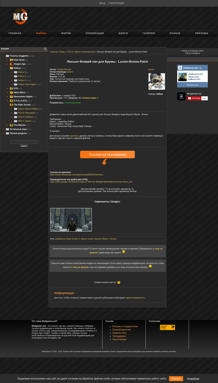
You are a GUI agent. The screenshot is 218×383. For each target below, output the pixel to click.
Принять (176, 378)
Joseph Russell (64, 69)
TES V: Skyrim (25, 121)
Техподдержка (119, 336)
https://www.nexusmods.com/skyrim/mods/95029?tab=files (76, 175)
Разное (175, 33)
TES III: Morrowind (26, 113)
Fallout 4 (22, 80)
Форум (66, 33)
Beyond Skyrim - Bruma (105, 239)
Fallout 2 (21, 72)
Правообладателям (121, 330)
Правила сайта (119, 333)
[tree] (24, 94)
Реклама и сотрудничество (125, 326)
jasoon (151, 69)
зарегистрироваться (135, 298)
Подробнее (193, 378)
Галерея (149, 33)
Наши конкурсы (192, 53)
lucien (91, 239)
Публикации (95, 33)
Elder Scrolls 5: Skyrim (76, 239)
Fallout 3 (22, 76)
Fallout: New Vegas (27, 84)
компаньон (60, 239)
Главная (15, 33)
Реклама (201, 33)
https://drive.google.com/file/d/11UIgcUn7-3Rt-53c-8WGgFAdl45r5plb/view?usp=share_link (91, 182)
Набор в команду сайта (193, 51)
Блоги (123, 33)
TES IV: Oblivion (25, 117)
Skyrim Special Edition (28, 109)
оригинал (74, 136)
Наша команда (119, 339)
